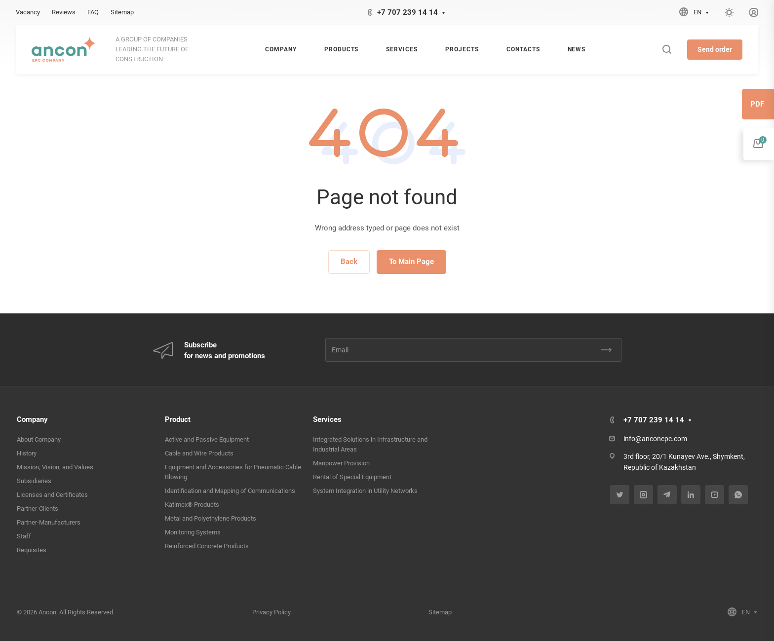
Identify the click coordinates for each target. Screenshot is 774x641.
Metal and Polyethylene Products (210, 518)
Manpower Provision (341, 463)
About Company (39, 439)
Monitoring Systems (193, 532)
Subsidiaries (34, 481)
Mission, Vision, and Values (55, 467)
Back (349, 261)
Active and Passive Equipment (207, 439)
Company (32, 419)
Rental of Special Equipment (352, 477)
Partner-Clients (37, 508)
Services (327, 419)
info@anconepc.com (655, 439)
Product (178, 419)
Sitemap (440, 612)
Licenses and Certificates (52, 494)
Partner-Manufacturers (48, 522)
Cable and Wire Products (199, 453)
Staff (24, 536)
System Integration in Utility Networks (365, 490)
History (27, 453)
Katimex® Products (192, 504)
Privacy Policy (271, 612)
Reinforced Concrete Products (207, 546)
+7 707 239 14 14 (407, 12)
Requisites (31, 550)
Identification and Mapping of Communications (230, 490)
